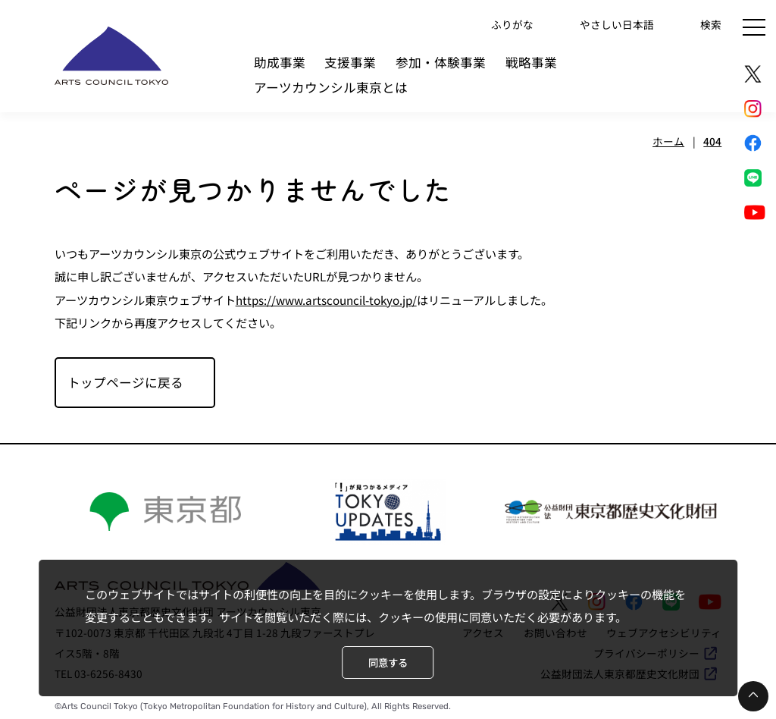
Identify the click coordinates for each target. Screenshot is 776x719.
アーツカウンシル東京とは (331, 87)
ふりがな (512, 23)
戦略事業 (531, 62)
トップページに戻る (125, 382)
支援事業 (350, 62)
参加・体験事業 (441, 62)
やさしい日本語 (617, 23)
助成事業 (279, 62)
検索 (710, 23)
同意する (388, 662)
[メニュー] (754, 27)
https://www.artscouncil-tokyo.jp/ (326, 299)
